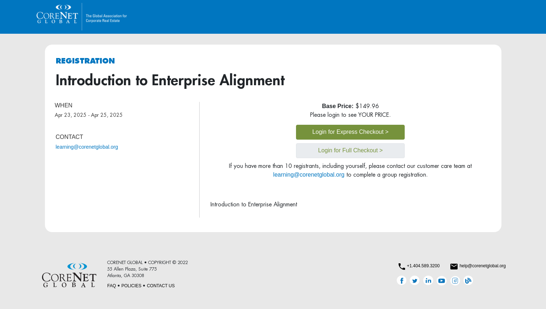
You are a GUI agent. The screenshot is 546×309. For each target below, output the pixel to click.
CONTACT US (161, 285)
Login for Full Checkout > (350, 150)
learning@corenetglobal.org (87, 147)
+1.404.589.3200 (423, 265)
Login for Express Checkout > (350, 132)
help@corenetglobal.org (482, 265)
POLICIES (131, 285)
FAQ (111, 285)
